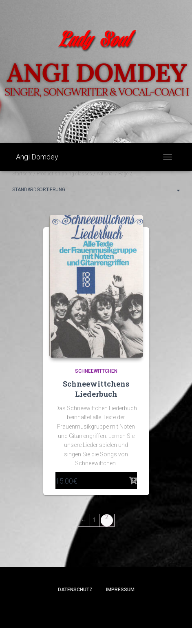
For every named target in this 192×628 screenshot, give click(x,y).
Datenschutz (75, 590)
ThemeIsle (125, 608)
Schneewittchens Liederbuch (96, 389)
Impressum (120, 590)
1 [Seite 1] (94, 520)
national (105, 174)
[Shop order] (96, 191)
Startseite (22, 174)
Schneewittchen (96, 371)
